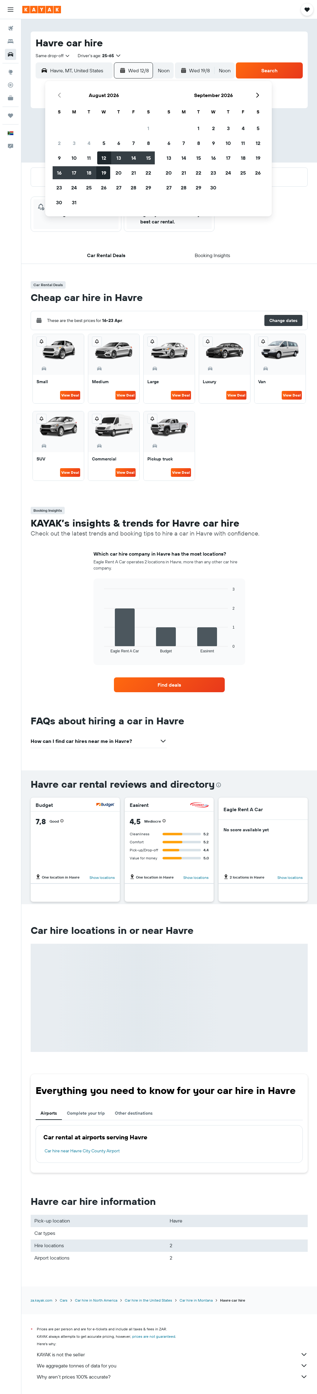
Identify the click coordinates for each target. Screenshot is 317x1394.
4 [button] (89, 143)
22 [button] (148, 173)
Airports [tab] (49, 1113)
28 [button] (133, 187)
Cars (63, 1300)
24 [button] (74, 187)
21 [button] (133, 173)
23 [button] (59, 187)
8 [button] (148, 143)
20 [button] (118, 173)
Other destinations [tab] (134, 1113)
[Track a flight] (10, 85)
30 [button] (59, 202)
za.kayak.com (41, 1300)
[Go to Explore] (10, 72)
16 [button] (59, 173)
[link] (169, 684)
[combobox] (53, 56)
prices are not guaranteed (153, 1336)
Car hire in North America (96, 1300)
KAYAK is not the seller (172, 1354)
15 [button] (148, 158)
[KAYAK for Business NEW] (10, 98)
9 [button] (59, 158)
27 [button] (118, 187)
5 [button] (103, 143)
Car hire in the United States (148, 1300)
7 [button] (133, 143)
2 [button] (59, 143)
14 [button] (133, 158)
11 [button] (89, 158)
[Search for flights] (10, 28)
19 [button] (104, 173)
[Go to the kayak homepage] (41, 9)
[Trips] (10, 115)
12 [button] (104, 158)
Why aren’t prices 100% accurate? (172, 1376)
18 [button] (89, 173)
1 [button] (148, 128)
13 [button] (118, 158)
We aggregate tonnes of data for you (172, 1365)
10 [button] (74, 158)
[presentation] (218, 785)
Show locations (102, 877)
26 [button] (103, 187)
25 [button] (89, 187)
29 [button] (148, 187)
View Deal (70, 395)
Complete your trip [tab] (86, 1113)
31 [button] (74, 202)
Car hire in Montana (196, 1300)
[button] (10, 9)
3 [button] (74, 143)
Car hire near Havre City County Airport (82, 1151)
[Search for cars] (10, 54)
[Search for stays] (10, 41)
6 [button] (118, 143)
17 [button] (74, 173)
